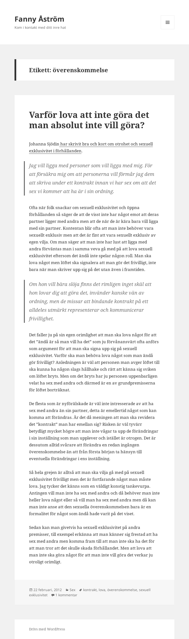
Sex (72, 589)
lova (102, 589)
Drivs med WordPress (47, 629)
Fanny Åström (39, 19)
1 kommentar (66, 595)
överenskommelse (122, 589)
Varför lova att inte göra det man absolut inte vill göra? (89, 120)
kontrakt (90, 589)
